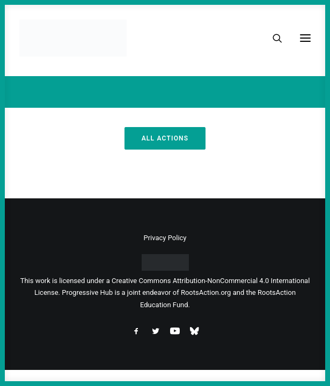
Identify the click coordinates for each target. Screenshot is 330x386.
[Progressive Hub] (73, 38)
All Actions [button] (165, 138)
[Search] (272, 38)
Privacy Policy (164, 238)
